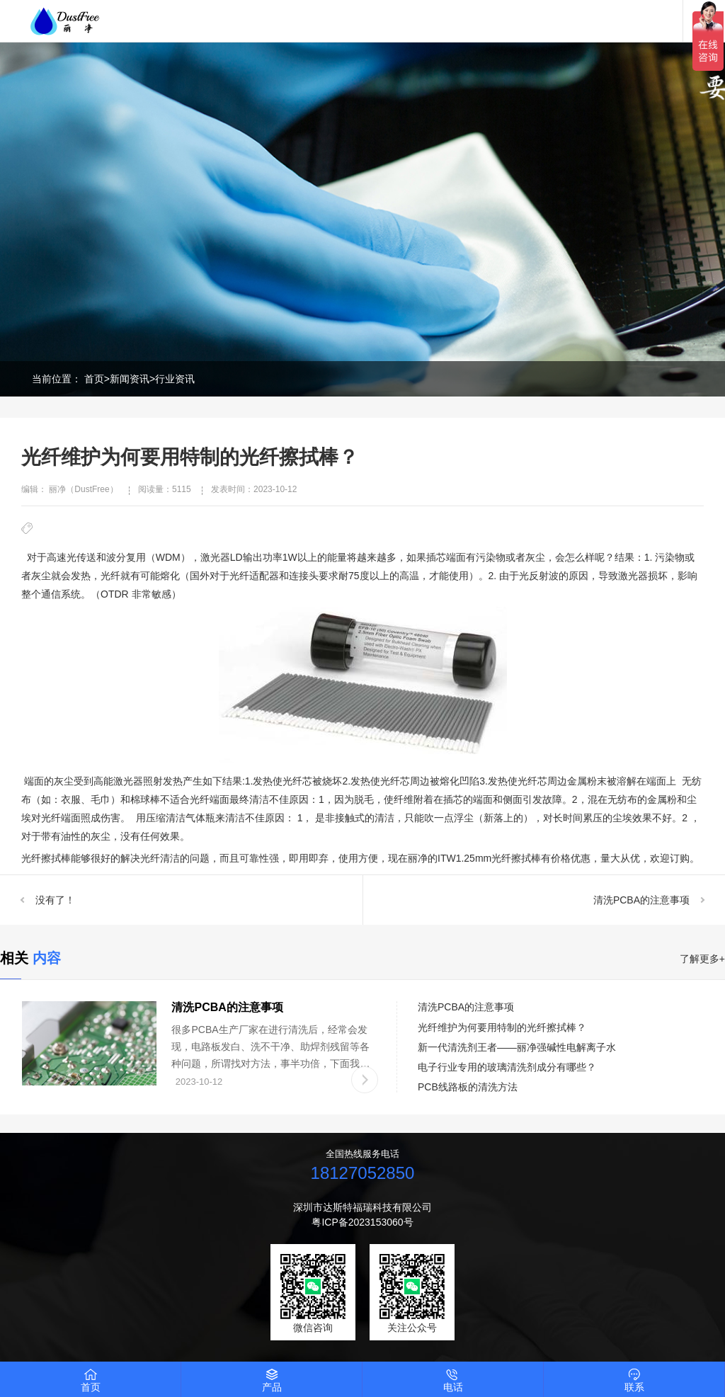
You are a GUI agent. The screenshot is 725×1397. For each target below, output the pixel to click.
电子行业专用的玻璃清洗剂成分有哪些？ (507, 1067)
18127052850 (363, 1172)
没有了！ (55, 900)
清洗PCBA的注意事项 (641, 900)
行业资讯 (175, 378)
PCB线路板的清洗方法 (468, 1087)
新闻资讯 (129, 378)
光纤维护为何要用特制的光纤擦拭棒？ (502, 1027)
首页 (94, 378)
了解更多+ (702, 958)
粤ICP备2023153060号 (362, 1222)
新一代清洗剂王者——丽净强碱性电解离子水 (517, 1047)
